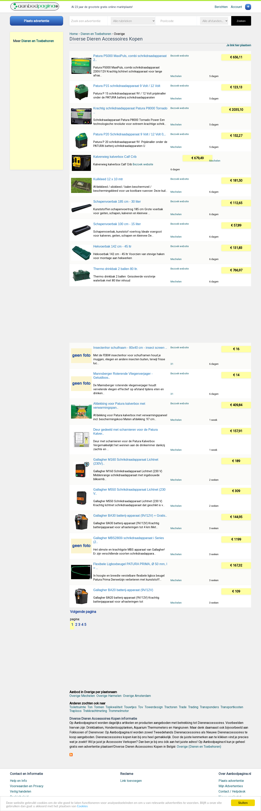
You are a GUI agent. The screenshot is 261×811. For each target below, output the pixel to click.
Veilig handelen (20, 791)
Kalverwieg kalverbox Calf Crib (115, 156)
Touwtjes (130, 707)
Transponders (209, 707)
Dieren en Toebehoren (37, 41)
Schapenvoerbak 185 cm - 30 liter (117, 201)
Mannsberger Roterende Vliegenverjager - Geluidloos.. (123, 375)
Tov (140, 707)
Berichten (221, 7)
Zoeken (241, 20)
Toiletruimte (77, 707)
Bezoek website (179, 55)
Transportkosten (232, 707)
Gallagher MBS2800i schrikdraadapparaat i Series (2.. (128, 540)
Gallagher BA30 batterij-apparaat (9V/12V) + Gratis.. (130, 515)
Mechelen (176, 76)
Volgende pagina (83, 612)
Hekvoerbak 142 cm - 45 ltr (112, 246)
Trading (193, 707)
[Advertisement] (36, 106)
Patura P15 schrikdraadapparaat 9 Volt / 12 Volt (126, 86)
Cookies (82, 806)
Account (236, 7)
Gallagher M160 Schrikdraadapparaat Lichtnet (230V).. (125, 461)
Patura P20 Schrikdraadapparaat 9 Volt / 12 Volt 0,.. (129, 134)
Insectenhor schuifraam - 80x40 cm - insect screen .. (130, 347)
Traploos (75, 711)
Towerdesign (154, 707)
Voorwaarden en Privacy (26, 786)
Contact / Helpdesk (232, 791)
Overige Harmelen (108, 696)
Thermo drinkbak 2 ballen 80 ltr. (115, 269)
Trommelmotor (119, 711)
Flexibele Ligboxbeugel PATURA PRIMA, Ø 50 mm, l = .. (130, 566)
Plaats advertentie (231, 781)
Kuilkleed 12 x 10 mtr (108, 179)
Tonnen (99, 707)
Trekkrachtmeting (95, 711)
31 (171, 363)
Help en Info (18, 781)
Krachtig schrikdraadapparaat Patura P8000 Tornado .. (130, 110)
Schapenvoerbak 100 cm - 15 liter (117, 224)
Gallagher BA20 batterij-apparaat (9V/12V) (123, 590)
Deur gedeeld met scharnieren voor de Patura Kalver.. (125, 431)
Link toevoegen (131, 781)
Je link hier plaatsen (238, 45)
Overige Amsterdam (137, 696)
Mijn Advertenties (231, 786)
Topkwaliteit (114, 707)
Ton (90, 707)
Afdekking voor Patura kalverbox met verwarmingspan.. (119, 405)
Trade (183, 707)
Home (73, 34)
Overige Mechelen (82, 696)
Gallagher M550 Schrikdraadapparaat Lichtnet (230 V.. (129, 491)
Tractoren (170, 707)
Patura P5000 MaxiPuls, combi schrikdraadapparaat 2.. (130, 58)
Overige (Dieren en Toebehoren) (199, 746)
